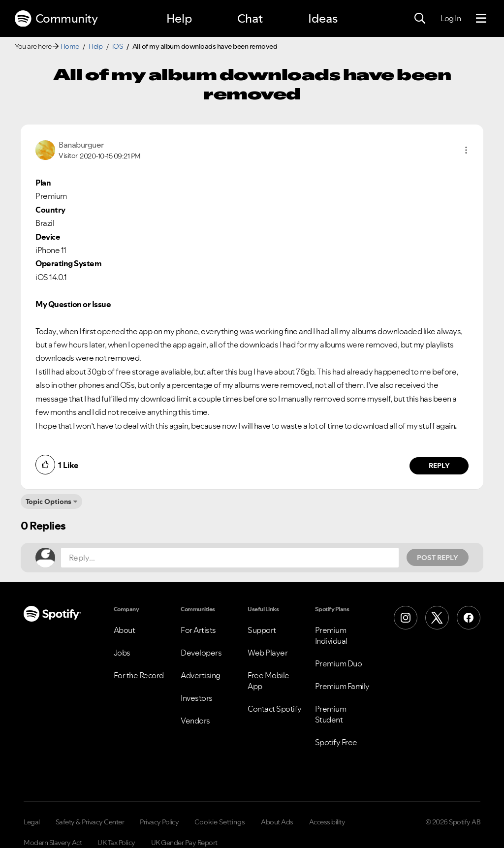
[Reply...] (230, 557)
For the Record (139, 675)
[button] (466, 150)
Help (179, 18)
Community (56, 18)
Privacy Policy (159, 821)
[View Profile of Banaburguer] (81, 144)
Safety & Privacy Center (90, 821)
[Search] (419, 18)
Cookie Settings (219, 821)
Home (70, 46)
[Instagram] (405, 617)
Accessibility (327, 821)
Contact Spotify (275, 708)
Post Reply (437, 558)
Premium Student (330, 714)
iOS (117, 46)
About (124, 630)
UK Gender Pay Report (184, 842)
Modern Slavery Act (53, 842)
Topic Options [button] (48, 501)
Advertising (200, 675)
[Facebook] (468, 617)
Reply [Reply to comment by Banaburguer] (439, 466)
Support (262, 630)
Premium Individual (331, 635)
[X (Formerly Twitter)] (437, 617)
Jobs (122, 652)
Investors (197, 697)
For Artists (198, 630)
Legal (32, 821)
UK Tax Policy (116, 842)
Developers (201, 652)
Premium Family (342, 686)
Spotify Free (336, 742)
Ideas (323, 18)
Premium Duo (338, 663)
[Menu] (481, 19)
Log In (451, 18)
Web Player (267, 652)
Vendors (195, 720)
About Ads (277, 821)
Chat (250, 18)
